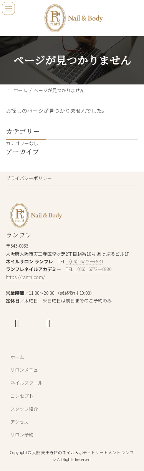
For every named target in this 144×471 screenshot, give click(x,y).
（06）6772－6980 (92, 269)
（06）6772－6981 (84, 261)
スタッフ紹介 (24, 408)
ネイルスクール (26, 382)
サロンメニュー (26, 370)
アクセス (19, 421)
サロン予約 (21, 434)
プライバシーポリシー (29, 178)
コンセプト (21, 395)
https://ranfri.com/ (25, 277)
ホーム (17, 357)
